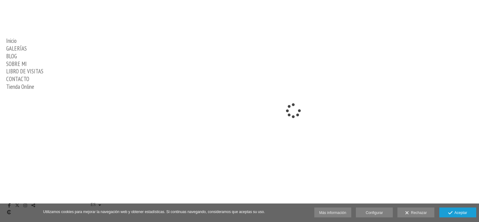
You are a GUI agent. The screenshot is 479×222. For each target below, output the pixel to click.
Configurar (374, 213)
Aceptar (457, 213)
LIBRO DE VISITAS (24, 71)
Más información (332, 213)
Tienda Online (20, 86)
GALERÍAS (16, 48)
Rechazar (416, 213)
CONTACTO (17, 79)
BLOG (11, 56)
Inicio (11, 40)
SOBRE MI (16, 64)
